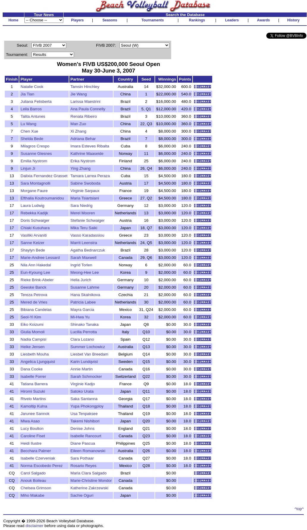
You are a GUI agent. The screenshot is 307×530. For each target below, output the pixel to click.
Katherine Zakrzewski (89, 488)
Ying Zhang (80, 168)
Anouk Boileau (33, 480)
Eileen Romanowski (87, 451)
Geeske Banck (33, 287)
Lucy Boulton (32, 428)
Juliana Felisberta (36, 101)
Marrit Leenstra (83, 242)
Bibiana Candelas (36, 309)
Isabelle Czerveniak (38, 458)
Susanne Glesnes (36, 153)
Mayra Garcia (82, 309)
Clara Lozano (82, 339)
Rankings (197, 20)
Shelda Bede (32, 138)
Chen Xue (29, 131)
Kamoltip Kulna (34, 406)
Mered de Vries (34, 302)
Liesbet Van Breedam (89, 354)
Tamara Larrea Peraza (90, 176)
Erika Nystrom (82, 161)
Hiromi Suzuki (33, 391)
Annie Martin (81, 369)
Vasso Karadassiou (87, 235)
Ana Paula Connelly (87, 109)
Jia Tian (27, 94)
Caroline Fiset (33, 436)
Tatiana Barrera (34, 384)
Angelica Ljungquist (38, 361)
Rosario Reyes (83, 465)
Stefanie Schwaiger (87, 220)
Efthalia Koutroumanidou (42, 198)
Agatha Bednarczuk (87, 250)
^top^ (299, 509)
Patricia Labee (83, 302)
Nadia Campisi (33, 339)
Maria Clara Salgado (88, 473)
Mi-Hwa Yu (79, 317)
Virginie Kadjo (82, 384)
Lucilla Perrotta (83, 332)
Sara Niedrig (81, 205)
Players (77, 20)
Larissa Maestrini (85, 101)
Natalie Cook (32, 86)
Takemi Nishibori (85, 421)
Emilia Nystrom (34, 161)
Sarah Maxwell (83, 257)
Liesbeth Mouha (35, 354)
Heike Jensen (33, 347)
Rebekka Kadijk (34, 213)
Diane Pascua (82, 443)
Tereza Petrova (34, 294)
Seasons (110, 20)
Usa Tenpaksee (84, 413)
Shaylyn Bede (33, 250)
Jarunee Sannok (35, 413)
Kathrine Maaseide (86, 153)
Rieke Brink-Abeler (37, 280)
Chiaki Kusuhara (35, 228)
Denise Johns (82, 428)
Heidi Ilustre (31, 443)
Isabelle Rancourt (85, 436)
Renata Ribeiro (83, 116)
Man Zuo (78, 124)
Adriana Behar (83, 138)
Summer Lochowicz (87, 347)
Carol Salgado (33, 473)
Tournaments (152, 20)
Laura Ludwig (32, 205)
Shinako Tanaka (84, 324)
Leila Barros (31, 109)
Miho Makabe (32, 495)
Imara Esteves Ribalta (89, 146)
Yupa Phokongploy (86, 406)
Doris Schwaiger (35, 220)
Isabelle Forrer (33, 376)
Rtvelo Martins (33, 399)
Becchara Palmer (36, 451)
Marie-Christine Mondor (91, 480)
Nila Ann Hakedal (36, 265)
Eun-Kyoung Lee (35, 272)
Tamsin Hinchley (84, 86)
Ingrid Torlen (81, 265)
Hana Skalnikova (85, 294)
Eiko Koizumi (32, 324)
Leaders (232, 20)
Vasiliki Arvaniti (34, 235)
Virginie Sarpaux (85, 190)
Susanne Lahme (84, 287)
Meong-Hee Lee (84, 272)
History (293, 20)
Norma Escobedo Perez (42, 465)
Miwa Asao (30, 421)
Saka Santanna (83, 399)
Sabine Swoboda (85, 183)
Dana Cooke (31, 369)
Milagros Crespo (35, 146)
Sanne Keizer (32, 242)
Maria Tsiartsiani (84, 198)
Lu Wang (28, 124)
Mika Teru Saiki (83, 228)
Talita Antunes (33, 116)
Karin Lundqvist (84, 361)
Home (13, 20)
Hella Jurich (80, 280)
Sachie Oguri (81, 495)
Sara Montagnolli (35, 183)
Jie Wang (78, 94)
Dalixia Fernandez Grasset (44, 176)
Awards (263, 20)
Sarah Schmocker (86, 376)
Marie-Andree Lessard (40, 257)
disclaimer (34, 525)
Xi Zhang (78, 131)
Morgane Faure (34, 190)
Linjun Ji (28, 168)
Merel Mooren (82, 213)
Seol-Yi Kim (31, 317)
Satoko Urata (82, 391)
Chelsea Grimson (36, 488)
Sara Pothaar (82, 458)
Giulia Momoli (33, 332)
